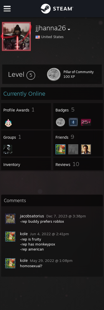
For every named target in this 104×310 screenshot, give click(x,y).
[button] (21, 74)
